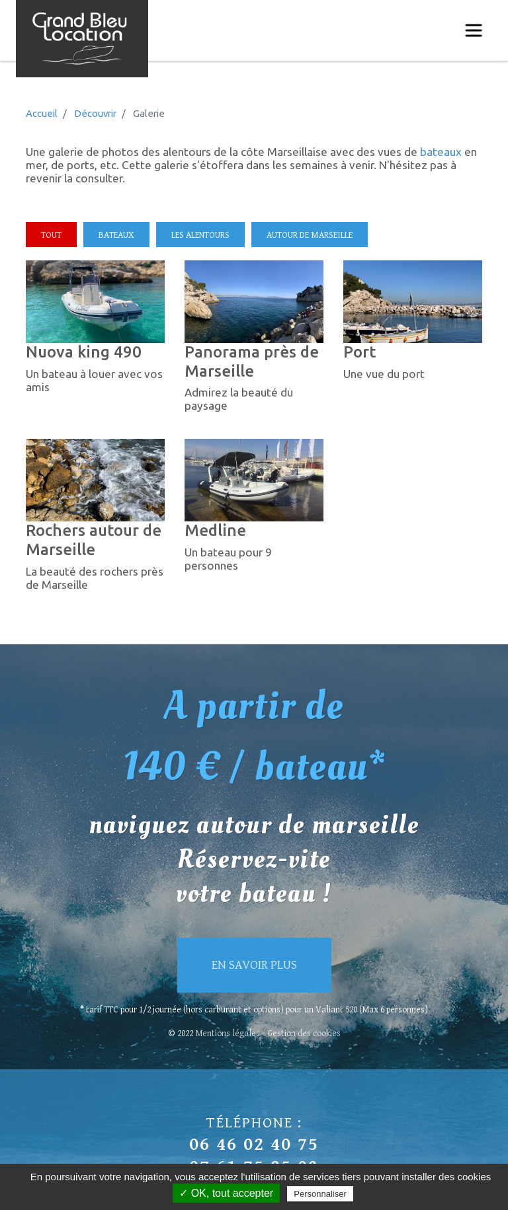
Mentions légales (227, 1033)
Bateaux (116, 235)
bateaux (439, 151)
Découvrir (95, 113)
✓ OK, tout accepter (226, 1193)
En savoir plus (254, 965)
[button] (95, 300)
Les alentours (200, 235)
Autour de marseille (310, 235)
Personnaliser (320, 1194)
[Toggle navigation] (473, 30)
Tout (51, 235)
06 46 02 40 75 (254, 1144)
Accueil (42, 113)
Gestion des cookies (304, 1033)
